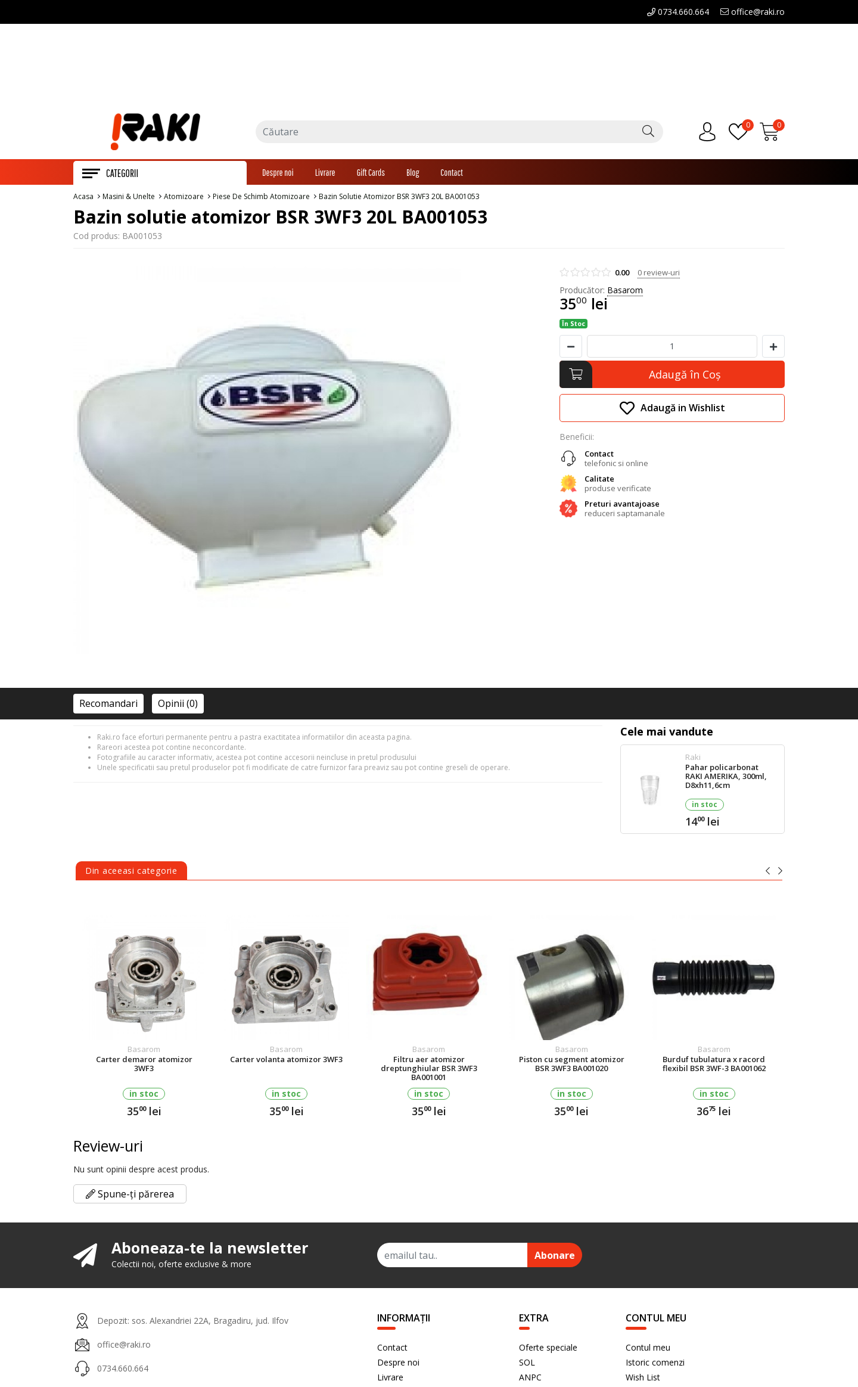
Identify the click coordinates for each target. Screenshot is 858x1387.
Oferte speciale (548, 1351)
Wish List (643, 1380)
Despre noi (278, 175)
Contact (451, 175)
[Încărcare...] (772, 134)
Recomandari (108, 706)
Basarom (625, 293)
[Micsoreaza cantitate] (570, 350)
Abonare (554, 1258)
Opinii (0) (178, 706)
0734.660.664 (678, 11)
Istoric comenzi (655, 1366)
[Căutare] (648, 134)
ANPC (530, 1380)
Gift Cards (371, 175)
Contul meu (648, 1351)
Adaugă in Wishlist (672, 411)
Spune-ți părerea (130, 1197)
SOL (527, 1366)
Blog (412, 175)
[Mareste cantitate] (773, 350)
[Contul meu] (710, 134)
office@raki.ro (752, 11)
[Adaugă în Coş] (672, 378)
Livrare (325, 175)
